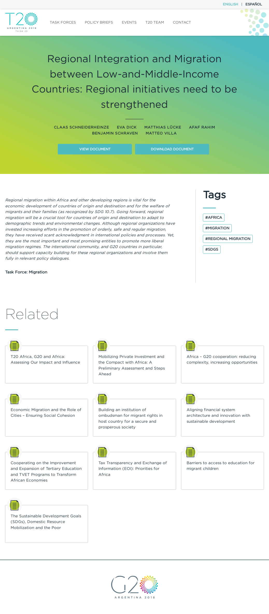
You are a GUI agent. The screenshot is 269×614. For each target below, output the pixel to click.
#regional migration (227, 239)
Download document (172, 149)
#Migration (217, 228)
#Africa (213, 217)
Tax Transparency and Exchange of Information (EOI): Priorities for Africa (132, 469)
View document (94, 149)
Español (253, 4)
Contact (182, 22)
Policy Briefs (99, 22)
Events (129, 22)
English (230, 4)
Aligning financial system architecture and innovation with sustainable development (218, 415)
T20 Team (154, 22)
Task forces (63, 22)
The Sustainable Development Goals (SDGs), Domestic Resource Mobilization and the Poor (46, 522)
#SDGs (211, 249)
